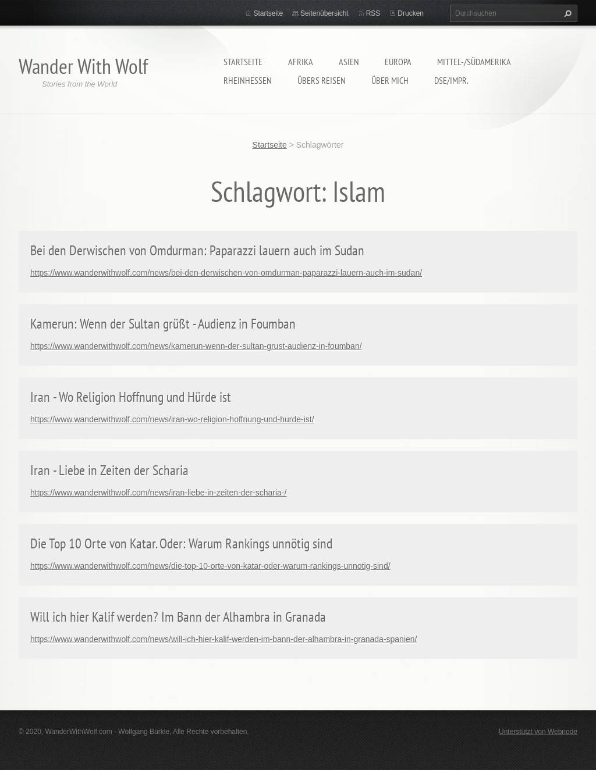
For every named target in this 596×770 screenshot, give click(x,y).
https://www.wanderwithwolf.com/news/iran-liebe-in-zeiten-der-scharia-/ (158, 492)
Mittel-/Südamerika (474, 61)
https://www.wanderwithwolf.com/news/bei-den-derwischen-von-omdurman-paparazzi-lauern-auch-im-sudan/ (226, 272)
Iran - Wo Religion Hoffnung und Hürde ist (130, 397)
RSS (373, 13)
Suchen (566, 13)
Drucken (411, 13)
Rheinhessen (248, 80)
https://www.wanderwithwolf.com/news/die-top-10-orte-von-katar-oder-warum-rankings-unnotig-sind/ (210, 566)
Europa (398, 61)
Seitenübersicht (324, 13)
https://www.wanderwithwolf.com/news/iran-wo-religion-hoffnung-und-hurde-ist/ (172, 419)
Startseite (243, 61)
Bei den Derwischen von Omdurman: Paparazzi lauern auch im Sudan (197, 250)
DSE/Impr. (451, 80)
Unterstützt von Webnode (538, 732)
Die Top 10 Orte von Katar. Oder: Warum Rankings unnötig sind (181, 543)
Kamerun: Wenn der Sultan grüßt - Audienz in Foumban (163, 324)
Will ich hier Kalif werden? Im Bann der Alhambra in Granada (178, 617)
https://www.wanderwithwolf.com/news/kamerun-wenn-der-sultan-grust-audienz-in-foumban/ (196, 346)
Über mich (390, 80)
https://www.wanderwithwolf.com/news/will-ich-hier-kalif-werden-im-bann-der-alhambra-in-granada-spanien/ (223, 639)
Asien (349, 61)
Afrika (300, 61)
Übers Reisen (321, 80)
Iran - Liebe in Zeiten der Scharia (109, 470)
